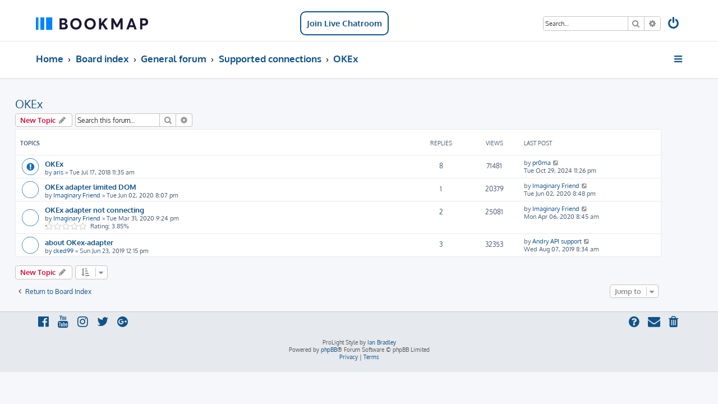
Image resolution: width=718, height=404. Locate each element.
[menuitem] (674, 24)
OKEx (49, 104)
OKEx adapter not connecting (115, 209)
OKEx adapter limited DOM (111, 186)
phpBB (329, 349)
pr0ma (562, 163)
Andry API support (577, 241)
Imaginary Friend (97, 195)
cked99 (84, 251)
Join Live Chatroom (344, 23)
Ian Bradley (381, 342)
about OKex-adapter (100, 242)
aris (79, 172)
